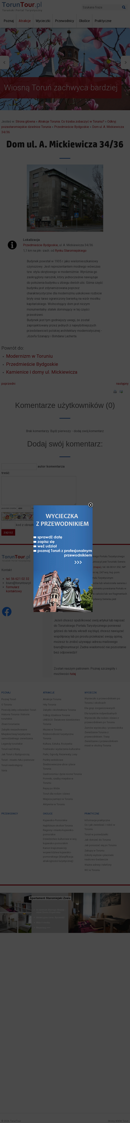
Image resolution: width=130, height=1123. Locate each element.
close (91, 505)
